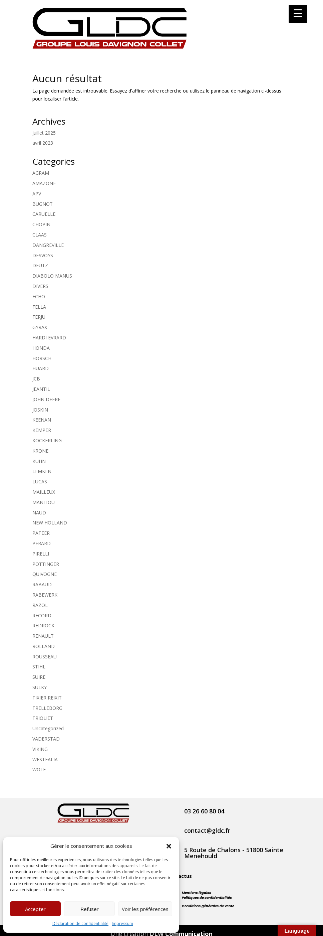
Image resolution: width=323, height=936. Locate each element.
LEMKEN (41, 471)
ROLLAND (43, 646)
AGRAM (40, 173)
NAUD (39, 512)
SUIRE (38, 677)
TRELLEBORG (47, 708)
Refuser (89, 909)
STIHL (38, 666)
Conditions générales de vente (208, 906)
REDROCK (43, 625)
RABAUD (42, 584)
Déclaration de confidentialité (80, 923)
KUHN (39, 461)
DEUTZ (40, 265)
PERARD (41, 543)
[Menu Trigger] (298, 14)
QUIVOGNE (44, 574)
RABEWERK (44, 595)
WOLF (39, 769)
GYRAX (39, 327)
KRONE (40, 451)
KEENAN (41, 420)
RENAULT (43, 636)
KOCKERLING (47, 440)
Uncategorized (48, 728)
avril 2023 (42, 143)
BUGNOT (42, 204)
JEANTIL (41, 389)
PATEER (41, 533)
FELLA (39, 307)
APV (36, 193)
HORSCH (41, 358)
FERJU (38, 317)
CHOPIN (41, 224)
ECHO (38, 296)
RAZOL (40, 605)
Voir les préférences (145, 909)
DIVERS (40, 286)
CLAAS (39, 234)
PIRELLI (40, 554)
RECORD (41, 615)
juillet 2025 (44, 133)
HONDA (41, 348)
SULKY (39, 687)
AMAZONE (44, 183)
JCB (36, 378)
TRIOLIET (42, 718)
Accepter (35, 909)
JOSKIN (40, 410)
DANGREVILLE (48, 245)
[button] (169, 846)
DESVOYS (42, 255)
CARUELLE (43, 214)
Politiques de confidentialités (207, 897)
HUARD (40, 368)
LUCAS (39, 481)
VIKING (40, 749)
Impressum (122, 923)
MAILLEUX (43, 492)
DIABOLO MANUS (52, 276)
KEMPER (41, 430)
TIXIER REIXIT (47, 697)
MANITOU (43, 502)
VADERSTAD (46, 739)
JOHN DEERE (46, 399)
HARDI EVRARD (49, 337)
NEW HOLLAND (49, 522)
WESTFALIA (45, 759)
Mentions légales (196, 892)
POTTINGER (45, 564)
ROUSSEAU (44, 656)
